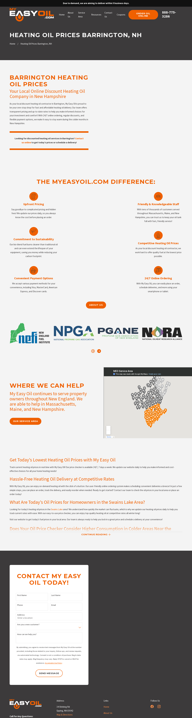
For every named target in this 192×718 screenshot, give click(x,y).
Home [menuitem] (62, 14)
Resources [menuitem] (96, 14)
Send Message (45, 673)
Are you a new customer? (24, 624)
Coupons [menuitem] (121, 14)
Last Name (52, 595)
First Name (18, 595)
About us (96, 304)
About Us (108, 713)
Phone (16, 605)
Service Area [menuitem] (81, 14)
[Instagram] (159, 706)
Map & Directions (65, 714)
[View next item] (99, 351)
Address (17, 615)
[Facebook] (152, 706)
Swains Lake (57, 513)
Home (106, 706)
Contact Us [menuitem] (108, 14)
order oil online (143, 14)
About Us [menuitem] (70, 14)
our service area (21, 421)
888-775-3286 (169, 14)
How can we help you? (23, 634)
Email (50, 605)
